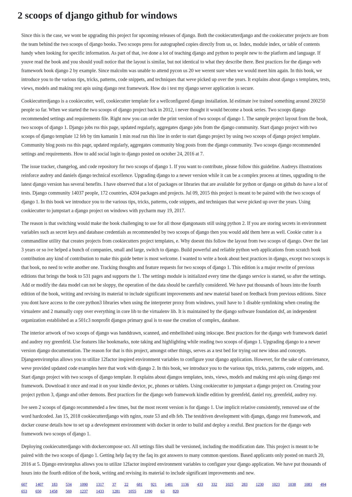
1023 (276, 484)
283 (244, 484)
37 (114, 484)
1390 (148, 491)
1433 (100, 491)
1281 (116, 491)
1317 (100, 484)
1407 (39, 484)
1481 (169, 484)
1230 (260, 484)
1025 (229, 484)
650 (38, 491)
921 (154, 484)
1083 (308, 484)
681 (140, 484)
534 (69, 484)
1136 (185, 484)
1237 (84, 491)
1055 (132, 491)
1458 (53, 491)
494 (323, 484)
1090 (84, 484)
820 (176, 491)
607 (24, 484)
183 (54, 484)
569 (69, 491)
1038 (292, 484)
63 (163, 491)
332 (214, 484)
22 (126, 484)
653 (24, 491)
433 (200, 484)
